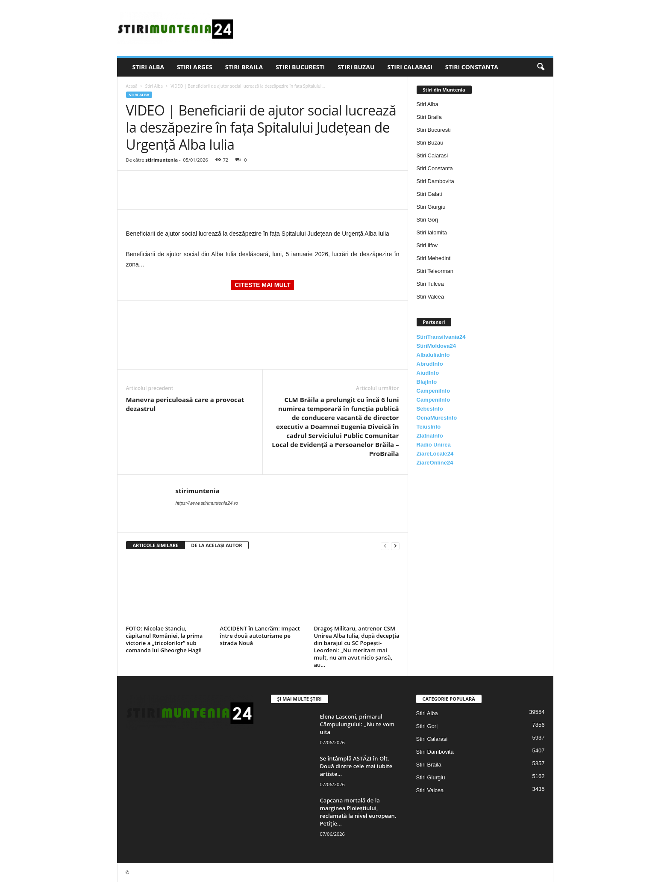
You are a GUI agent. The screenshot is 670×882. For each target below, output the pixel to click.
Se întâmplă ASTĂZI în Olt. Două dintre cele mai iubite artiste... (356, 766)
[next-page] (395, 545)
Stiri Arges (194, 67)
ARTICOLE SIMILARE (156, 545)
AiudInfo (428, 373)
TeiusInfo (429, 426)
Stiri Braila (244, 67)
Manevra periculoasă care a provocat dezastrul (185, 404)
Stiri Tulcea (430, 284)
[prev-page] (385, 545)
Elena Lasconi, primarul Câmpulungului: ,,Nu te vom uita (357, 724)
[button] (540, 67)
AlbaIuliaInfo (433, 355)
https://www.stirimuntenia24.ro (207, 503)
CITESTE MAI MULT (262, 284)
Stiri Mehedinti (434, 258)
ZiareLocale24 (435, 453)
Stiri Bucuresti (300, 67)
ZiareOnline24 (435, 462)
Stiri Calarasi (409, 67)
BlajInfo (427, 382)
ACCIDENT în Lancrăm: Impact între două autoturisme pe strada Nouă (260, 636)
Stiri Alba (148, 67)
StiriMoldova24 (436, 346)
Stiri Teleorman (435, 271)
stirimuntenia (161, 160)
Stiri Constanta (471, 67)
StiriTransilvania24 (441, 337)
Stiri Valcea (430, 296)
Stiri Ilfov (427, 245)
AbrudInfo (430, 364)
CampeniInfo (433, 391)
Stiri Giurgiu (431, 207)
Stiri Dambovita (435, 181)
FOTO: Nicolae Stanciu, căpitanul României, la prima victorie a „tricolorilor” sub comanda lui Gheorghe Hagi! (164, 639)
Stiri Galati (429, 194)
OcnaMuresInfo (437, 417)
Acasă (132, 86)
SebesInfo (430, 408)
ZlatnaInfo (430, 435)
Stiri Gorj (427, 219)
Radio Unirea (434, 444)
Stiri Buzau (356, 67)
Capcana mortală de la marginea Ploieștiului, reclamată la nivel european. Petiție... (358, 811)
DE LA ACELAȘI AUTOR (216, 545)
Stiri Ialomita (432, 232)
